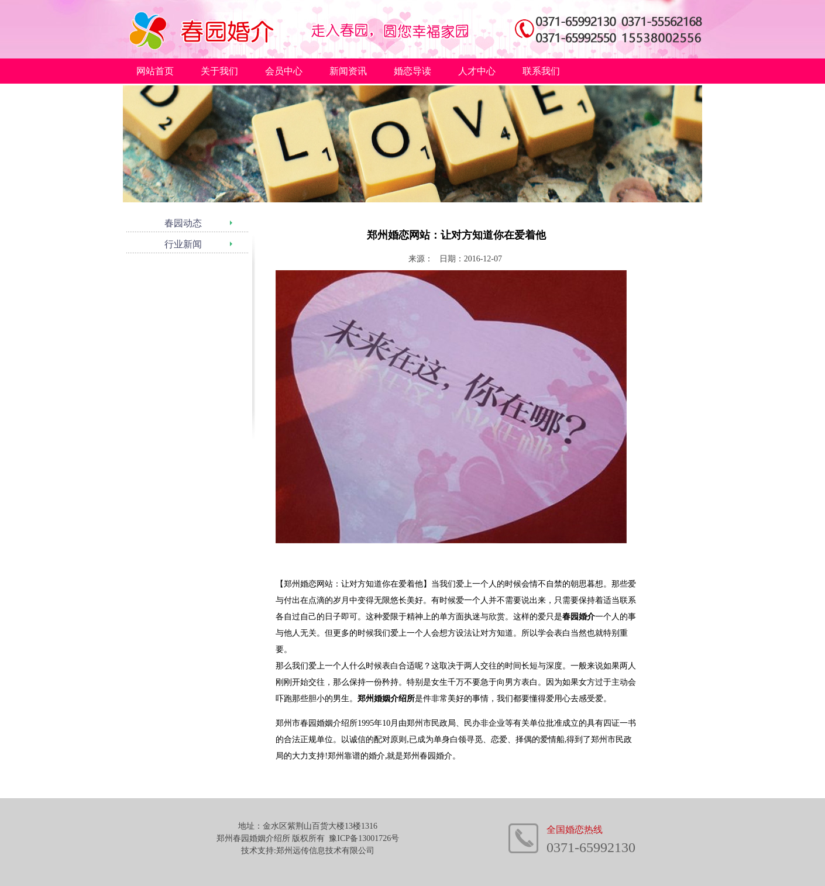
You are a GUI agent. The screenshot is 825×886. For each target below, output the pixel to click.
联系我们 (541, 71)
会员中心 (283, 71)
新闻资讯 (348, 71)
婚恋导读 (412, 71)
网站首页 (155, 71)
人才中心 (477, 71)
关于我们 (219, 71)
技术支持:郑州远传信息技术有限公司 (307, 850)
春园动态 (183, 223)
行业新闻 (183, 244)
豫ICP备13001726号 (364, 838)
